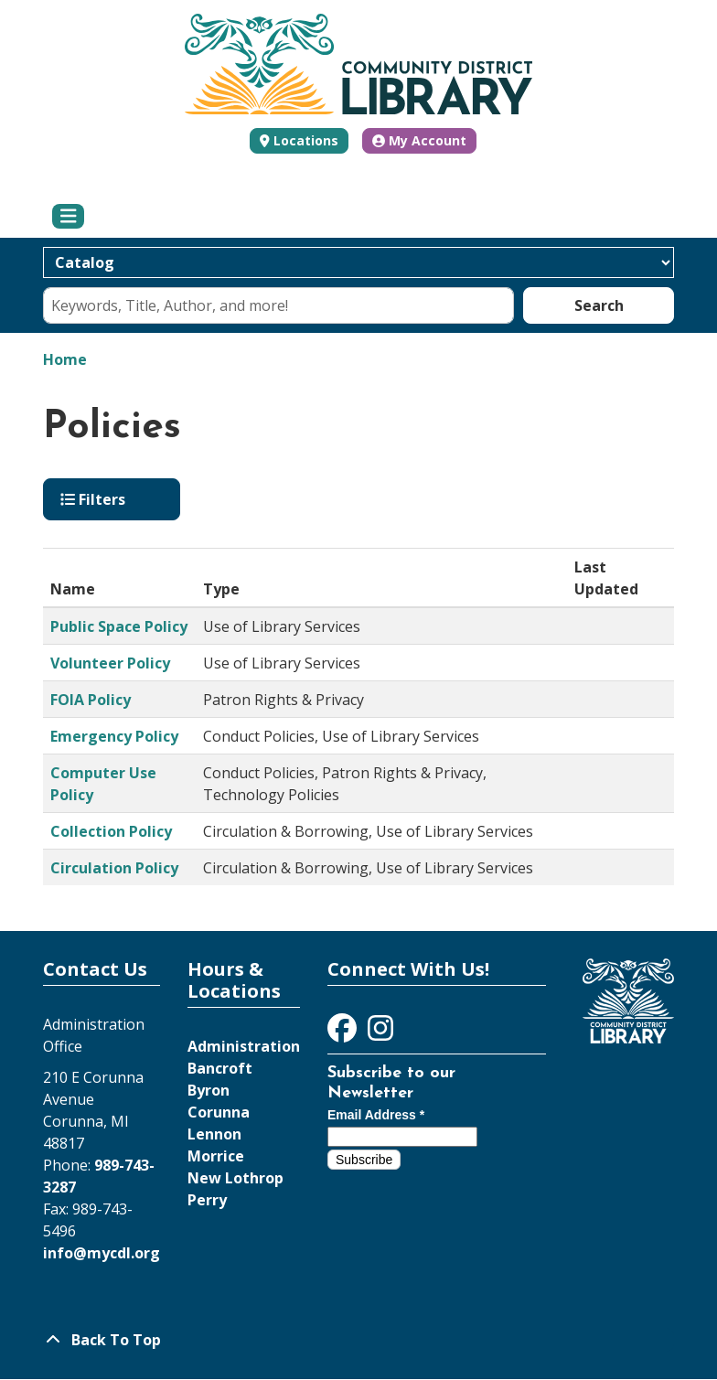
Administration (243, 1046)
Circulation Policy (114, 868)
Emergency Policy (114, 736)
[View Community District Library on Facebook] (343, 1033)
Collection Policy (111, 831)
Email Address (375, 1114)
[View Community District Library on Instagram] (380, 1033)
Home (65, 359)
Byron (208, 1090)
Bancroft (219, 1068)
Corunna (218, 1112)
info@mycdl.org (101, 1253)
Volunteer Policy (110, 663)
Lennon (214, 1134)
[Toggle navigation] (68, 217)
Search (599, 305)
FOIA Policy (90, 700)
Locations (305, 140)
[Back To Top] (358, 1340)
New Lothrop (235, 1178)
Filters (92, 499)
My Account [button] (419, 140)
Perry (207, 1200)
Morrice (215, 1156)
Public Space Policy (118, 626)
